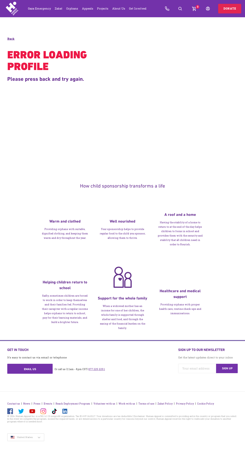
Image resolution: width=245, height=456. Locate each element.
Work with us (126, 403)
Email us (30, 369)
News (26, 403)
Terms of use (146, 403)
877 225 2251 (96, 369)
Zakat (58, 8)
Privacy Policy (185, 403)
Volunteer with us (104, 403)
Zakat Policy (165, 403)
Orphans (72, 8)
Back (11, 39)
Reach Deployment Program (73, 403)
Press (36, 403)
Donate (229, 8)
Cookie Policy (205, 403)
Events (48, 403)
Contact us (13, 403)
